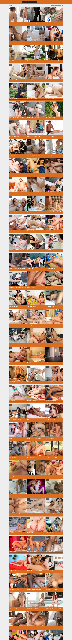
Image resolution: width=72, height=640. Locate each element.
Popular (60, 5)
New (54, 5)
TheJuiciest (13, 2)
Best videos (49, 1)
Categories (59, 1)
